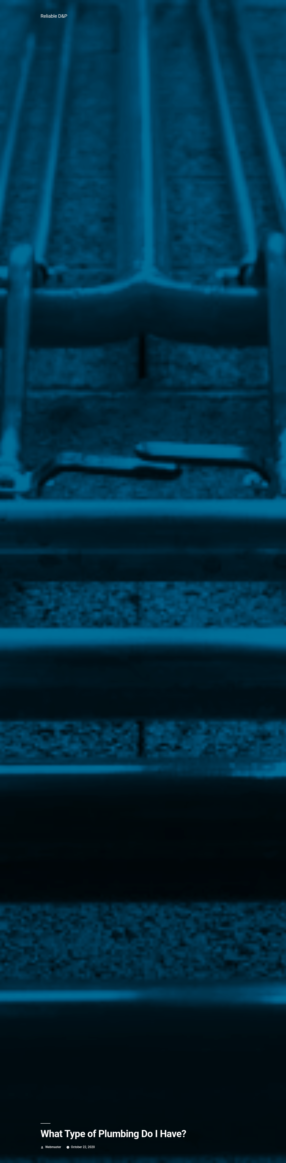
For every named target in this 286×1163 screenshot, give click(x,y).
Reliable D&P (54, 16)
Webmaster (53, 1147)
